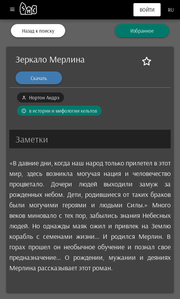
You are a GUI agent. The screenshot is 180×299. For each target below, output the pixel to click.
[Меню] (12, 9)
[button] (90, 139)
